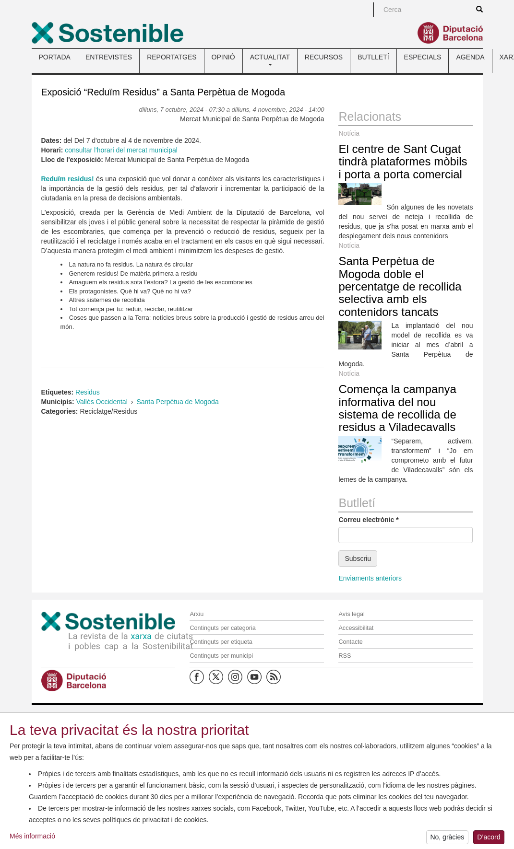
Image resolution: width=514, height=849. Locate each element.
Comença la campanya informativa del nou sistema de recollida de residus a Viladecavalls (397, 408)
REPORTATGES (171, 57)
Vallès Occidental (102, 402)
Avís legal (351, 614)
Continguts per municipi (221, 655)
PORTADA (55, 57)
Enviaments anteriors (370, 578)
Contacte (350, 642)
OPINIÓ (223, 57)
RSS (344, 655)
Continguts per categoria (222, 628)
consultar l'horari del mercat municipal (121, 150)
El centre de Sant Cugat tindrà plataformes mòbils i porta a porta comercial (402, 161)
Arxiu (196, 614)
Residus (87, 392)
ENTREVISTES (108, 57)
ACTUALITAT (270, 59)
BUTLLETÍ (373, 57)
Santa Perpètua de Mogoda (177, 402)
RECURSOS (324, 57)
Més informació (32, 837)
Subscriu (358, 558)
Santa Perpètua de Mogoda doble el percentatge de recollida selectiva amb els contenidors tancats (399, 286)
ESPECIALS (423, 57)
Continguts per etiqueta (221, 642)
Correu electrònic (368, 519)
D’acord (488, 838)
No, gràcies (447, 838)
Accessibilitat (355, 628)
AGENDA (470, 57)
